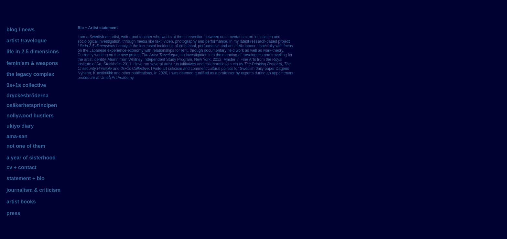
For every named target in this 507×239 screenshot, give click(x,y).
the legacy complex (30, 74)
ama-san (16, 136)
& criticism (47, 190)
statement (18, 178)
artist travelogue (26, 40)
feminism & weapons (32, 63)
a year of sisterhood (31, 157)
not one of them (25, 146)
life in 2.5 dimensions (32, 51)
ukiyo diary (20, 126)
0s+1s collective (26, 85)
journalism (19, 190)
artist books (21, 201)
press (13, 213)
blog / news (20, 29)
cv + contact (21, 167)
